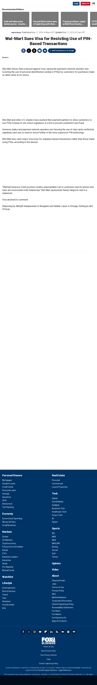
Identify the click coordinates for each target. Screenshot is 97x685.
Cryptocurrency (9, 543)
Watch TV (85, 3)
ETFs (4, 553)
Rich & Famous (8, 591)
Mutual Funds (8, 570)
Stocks (5, 537)
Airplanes (6, 601)
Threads (34, 50)
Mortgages (7, 480)
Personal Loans (9, 490)
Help (48, 659)
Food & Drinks (8, 605)
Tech (55, 493)
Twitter (29, 50)
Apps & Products (59, 621)
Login (76, 3)
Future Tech (57, 515)
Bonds (5, 550)
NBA (54, 537)
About (55, 575)
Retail (4, 563)
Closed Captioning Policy (63, 604)
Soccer (55, 550)
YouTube (40, 632)
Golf (54, 553)
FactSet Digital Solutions (47, 670)
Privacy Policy (58, 591)
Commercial (57, 483)
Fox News (56, 611)
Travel (5, 594)
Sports (56, 528)
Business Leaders (10, 557)
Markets (7, 531)
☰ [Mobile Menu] (93, 3)
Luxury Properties (60, 487)
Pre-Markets (7, 567)
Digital (54, 498)
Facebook (23, 50)
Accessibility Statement (62, 607)
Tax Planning (8, 507)
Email (45, 50)
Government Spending (12, 518)
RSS (57, 632)
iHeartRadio (74, 632)
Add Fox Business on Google (63, 51)
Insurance (6, 497)
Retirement (7, 504)
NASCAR (56, 543)
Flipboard (46, 632)
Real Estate (58, 475)
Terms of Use (58, 587)
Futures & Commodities (12, 547)
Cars (4, 598)
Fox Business (11, 3)
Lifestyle (7, 583)
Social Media (57, 502)
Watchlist (7, 576)
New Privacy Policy (48, 651)
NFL (53, 533)
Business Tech (58, 508)
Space (55, 522)
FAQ (54, 594)
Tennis (55, 557)
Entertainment (8, 588)
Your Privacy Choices (48, 655)
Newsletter (62, 632)
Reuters (5, 57)
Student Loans (8, 483)
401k (4, 500)
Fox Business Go (59, 617)
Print (39, 50)
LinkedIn (51, 632)
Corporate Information (62, 601)
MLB (54, 540)
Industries (16, 33)
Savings (5, 494)
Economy (7, 513)
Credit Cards (7, 487)
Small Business (9, 525)
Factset (77, 668)
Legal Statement (64, 670)
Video (55, 569)
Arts (4, 608)
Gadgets (55, 505)
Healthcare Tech (59, 512)
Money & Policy (9, 522)
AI (53, 518)
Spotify (68, 632)
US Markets (7, 540)
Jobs (54, 584)
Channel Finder (58, 580)
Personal (56, 480)
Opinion (56, 563)
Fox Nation (56, 614)
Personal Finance (12, 475)
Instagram (34, 632)
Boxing (55, 547)
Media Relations (59, 597)
